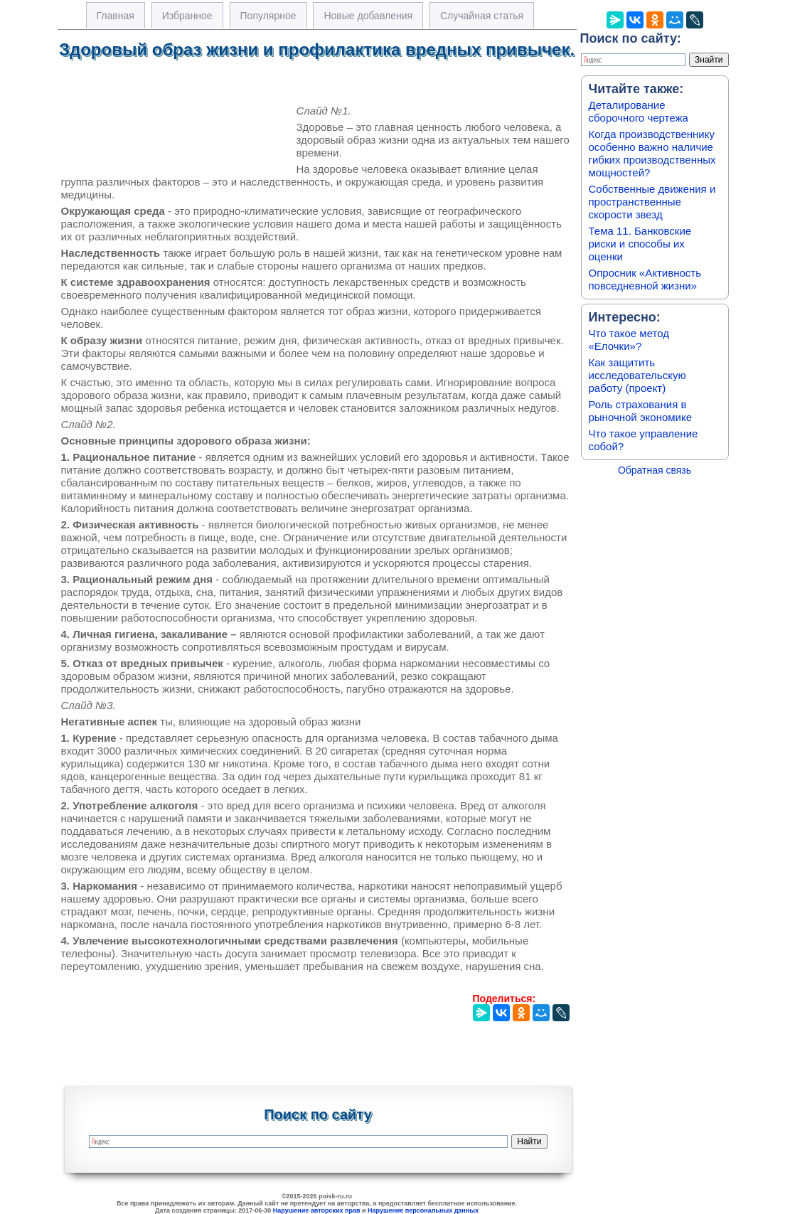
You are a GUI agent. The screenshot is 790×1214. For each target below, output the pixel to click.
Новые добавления (368, 15)
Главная (115, 15)
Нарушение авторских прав (317, 1210)
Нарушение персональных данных (423, 1210)
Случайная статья (481, 15)
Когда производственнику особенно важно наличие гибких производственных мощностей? (652, 153)
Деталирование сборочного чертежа (638, 111)
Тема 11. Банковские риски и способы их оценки (640, 243)
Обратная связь (654, 470)
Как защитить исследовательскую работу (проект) (637, 375)
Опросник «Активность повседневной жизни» (645, 279)
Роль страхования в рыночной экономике (641, 410)
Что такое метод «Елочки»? (629, 339)
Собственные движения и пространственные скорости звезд (652, 201)
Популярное (268, 15)
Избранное (187, 15)
